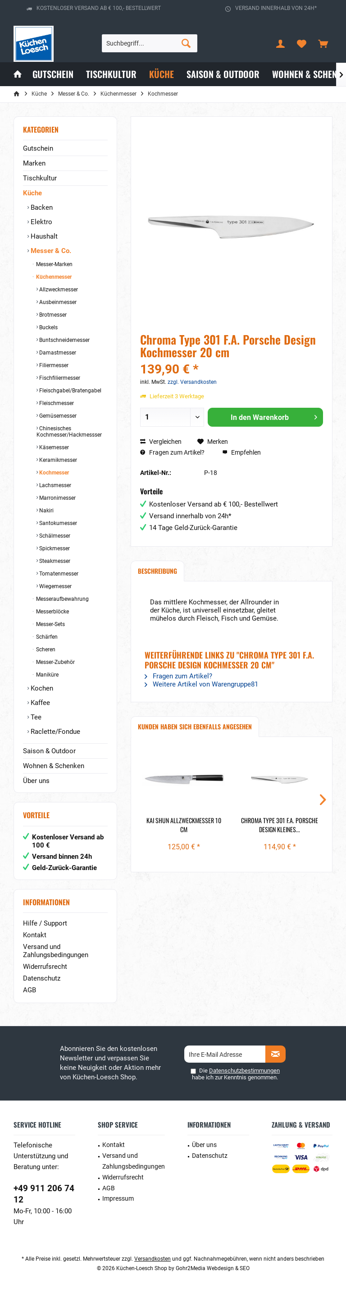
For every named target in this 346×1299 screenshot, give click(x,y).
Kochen (41, 688)
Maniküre (47, 675)
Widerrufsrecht (45, 967)
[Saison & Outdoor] (223, 74)
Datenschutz (41, 978)
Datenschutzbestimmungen (244, 1070)
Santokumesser (57, 523)
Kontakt (34, 935)
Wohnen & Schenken (53, 766)
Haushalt (43, 236)
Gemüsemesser (57, 416)
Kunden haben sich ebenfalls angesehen (195, 726)
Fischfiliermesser (59, 378)
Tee (35, 717)
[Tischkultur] (111, 74)
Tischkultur (40, 178)
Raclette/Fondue (54, 732)
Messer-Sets (50, 624)
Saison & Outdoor (49, 751)
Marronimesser (57, 498)
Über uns (36, 781)
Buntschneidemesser (64, 340)
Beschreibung (157, 571)
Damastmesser (57, 353)
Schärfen (46, 637)
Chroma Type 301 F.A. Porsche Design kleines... (279, 825)
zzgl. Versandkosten (192, 382)
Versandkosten (152, 1259)
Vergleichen (161, 441)
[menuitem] (323, 43)
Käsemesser (53, 447)
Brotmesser (52, 315)
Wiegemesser (55, 586)
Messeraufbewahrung (62, 599)
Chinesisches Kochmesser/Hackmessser (69, 431)
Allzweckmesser (58, 289)
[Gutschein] (53, 74)
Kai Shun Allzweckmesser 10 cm (183, 825)
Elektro (40, 222)
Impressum (118, 1198)
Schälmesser (54, 536)
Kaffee (39, 703)
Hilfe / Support (45, 923)
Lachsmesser (54, 485)
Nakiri (46, 510)
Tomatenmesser (58, 574)
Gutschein (38, 148)
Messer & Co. (50, 251)
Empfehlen (241, 452)
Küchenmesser (53, 277)
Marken (34, 163)
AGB (29, 990)
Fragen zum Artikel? (172, 452)
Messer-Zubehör (55, 662)
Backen (41, 207)
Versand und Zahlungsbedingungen (55, 951)
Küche (32, 193)
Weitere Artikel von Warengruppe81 (201, 684)
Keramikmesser (57, 460)
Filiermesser (53, 365)
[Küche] (161, 74)
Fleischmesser (56, 403)
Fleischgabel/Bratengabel (69, 390)
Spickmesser (54, 548)
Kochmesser (53, 473)
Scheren (45, 649)
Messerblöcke (52, 611)
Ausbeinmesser (57, 302)
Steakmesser (54, 561)
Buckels (48, 327)
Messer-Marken (54, 264)
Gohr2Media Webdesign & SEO (213, 1268)
